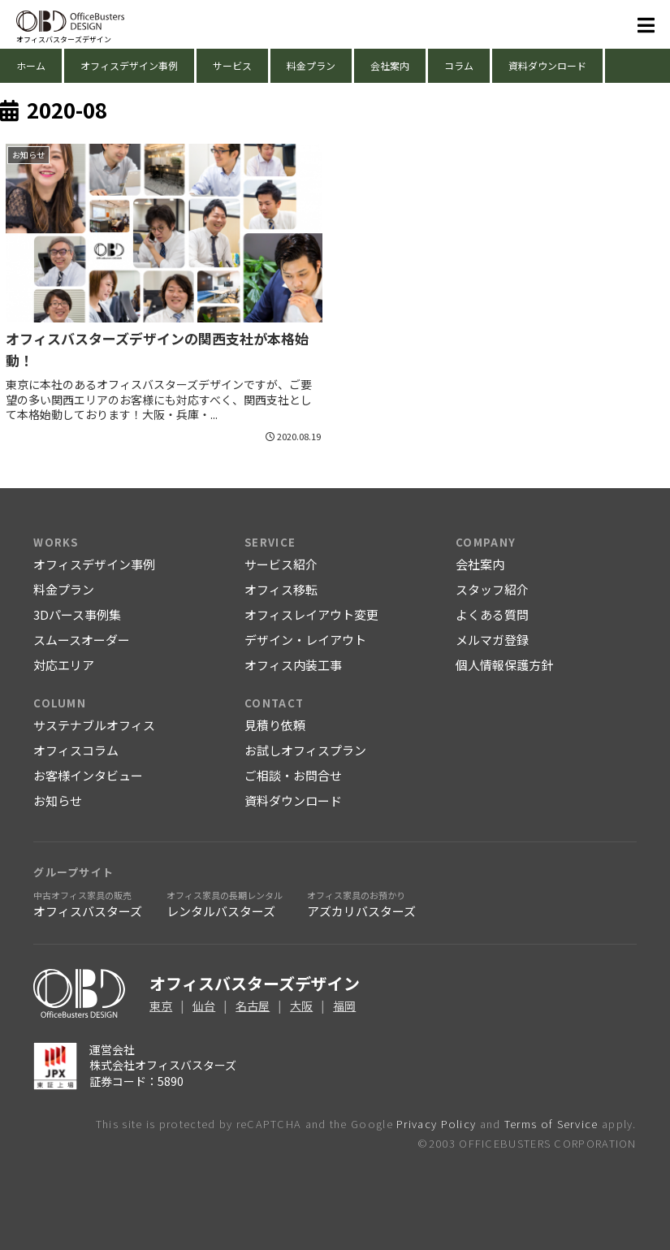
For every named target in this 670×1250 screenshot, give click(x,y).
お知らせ (57, 800)
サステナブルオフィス (94, 724)
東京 (160, 1005)
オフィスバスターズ (87, 904)
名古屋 (253, 1005)
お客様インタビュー (88, 775)
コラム (458, 65)
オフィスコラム (76, 750)
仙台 (203, 1005)
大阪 (301, 1005)
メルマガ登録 (492, 639)
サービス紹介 (281, 564)
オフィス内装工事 (293, 664)
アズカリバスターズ (361, 904)
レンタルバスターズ (224, 904)
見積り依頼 (274, 724)
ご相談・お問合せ (293, 775)
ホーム (30, 65)
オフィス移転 (281, 589)
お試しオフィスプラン (305, 750)
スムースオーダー (81, 639)
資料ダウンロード (547, 65)
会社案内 (389, 65)
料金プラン (311, 65)
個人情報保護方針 (504, 664)
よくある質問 (492, 614)
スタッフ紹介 (492, 589)
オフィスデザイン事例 (129, 65)
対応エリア (63, 664)
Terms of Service (551, 1123)
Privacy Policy (436, 1123)
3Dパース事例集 (77, 614)
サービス (232, 65)
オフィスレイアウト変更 (311, 614)
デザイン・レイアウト (305, 639)
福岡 (344, 1005)
